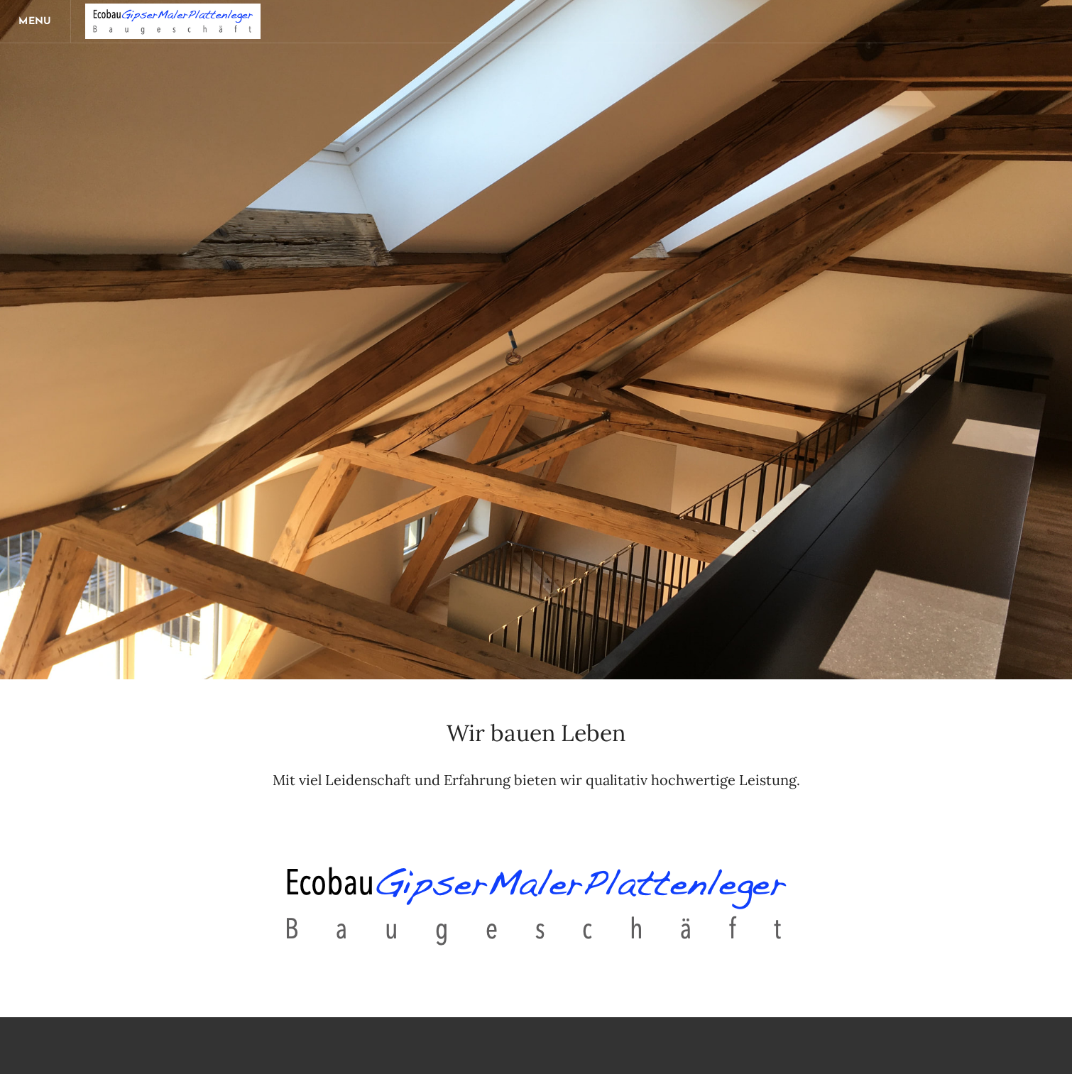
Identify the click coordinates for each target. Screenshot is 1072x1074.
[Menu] (35, 21)
